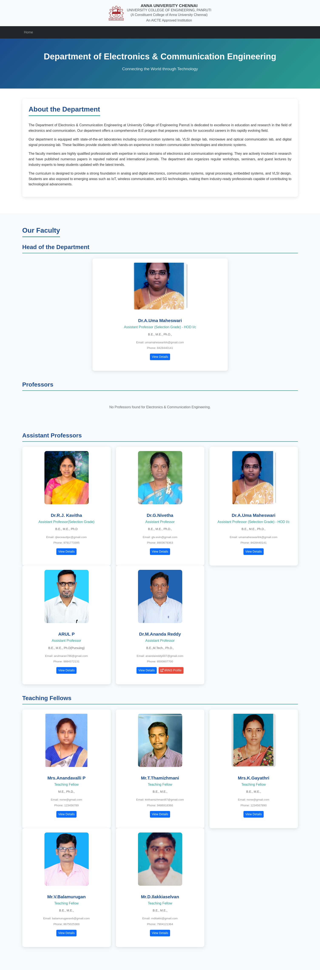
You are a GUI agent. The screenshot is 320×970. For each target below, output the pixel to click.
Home (28, 32)
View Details (160, 356)
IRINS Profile (171, 670)
